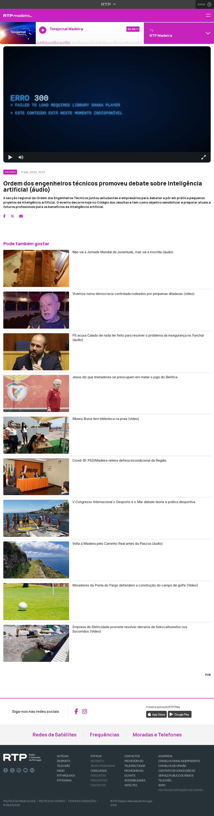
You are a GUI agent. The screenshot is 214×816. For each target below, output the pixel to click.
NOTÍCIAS (62, 756)
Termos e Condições (82, 801)
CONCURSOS (99, 771)
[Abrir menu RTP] (107, 4)
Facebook (5, 770)
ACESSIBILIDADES (134, 780)
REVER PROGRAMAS (103, 766)
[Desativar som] (21, 157)
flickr (32, 770)
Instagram (19, 770)
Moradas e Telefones (157, 734)
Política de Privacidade (19, 801)
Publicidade (11, 805)
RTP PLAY (96, 756)
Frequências (104, 734)
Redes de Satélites (54, 734)
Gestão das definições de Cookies (180, 790)
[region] (107, 104)
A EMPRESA (165, 756)
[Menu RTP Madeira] (210, 15)
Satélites (130, 785)
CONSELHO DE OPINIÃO (172, 766)
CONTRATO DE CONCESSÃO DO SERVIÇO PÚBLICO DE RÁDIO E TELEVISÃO (176, 775)
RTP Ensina (64, 780)
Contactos (98, 785)
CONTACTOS (132, 756)
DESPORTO (63, 761)
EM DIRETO (97, 761)
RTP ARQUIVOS (66, 775)
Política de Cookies (52, 801)
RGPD (161, 785)
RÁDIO (60, 771)
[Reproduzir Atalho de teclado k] (10, 157)
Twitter (12, 770)
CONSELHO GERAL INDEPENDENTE (179, 761)
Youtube (25, 770)
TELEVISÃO (63, 766)
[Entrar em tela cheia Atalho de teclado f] (203, 157)
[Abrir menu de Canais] (178, 33)
